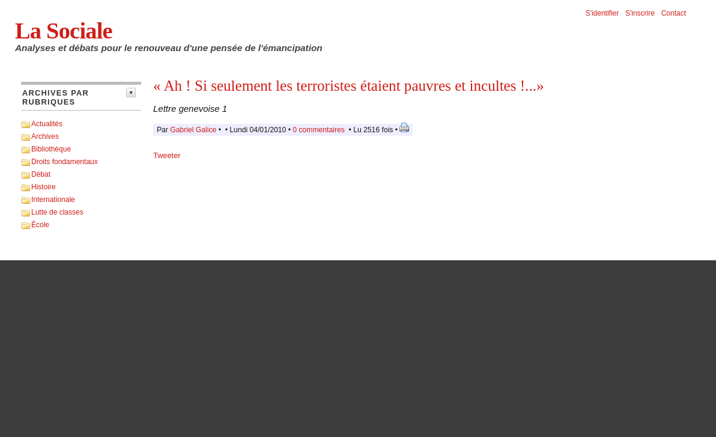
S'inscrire (640, 13)
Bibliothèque (51, 149)
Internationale (53, 199)
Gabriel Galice (193, 130)
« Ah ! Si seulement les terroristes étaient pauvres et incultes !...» (348, 86)
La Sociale (63, 30)
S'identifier (602, 13)
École (40, 225)
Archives (45, 136)
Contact (673, 13)
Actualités (46, 124)
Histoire (43, 187)
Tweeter (167, 155)
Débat (40, 174)
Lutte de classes (57, 212)
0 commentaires (320, 130)
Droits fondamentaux (64, 161)
